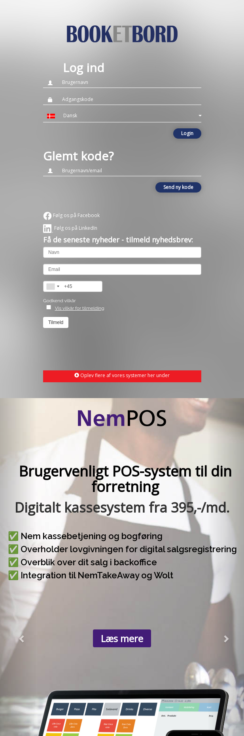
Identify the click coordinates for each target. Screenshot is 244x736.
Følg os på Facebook (71, 215)
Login (187, 133)
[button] (122, 115)
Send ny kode (178, 187)
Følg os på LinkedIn (70, 228)
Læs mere (122, 638)
